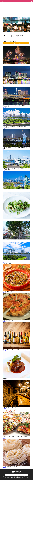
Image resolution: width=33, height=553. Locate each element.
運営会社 (4, 476)
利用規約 (17, 476)
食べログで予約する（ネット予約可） (16, 43)
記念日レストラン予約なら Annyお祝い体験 (9, 477)
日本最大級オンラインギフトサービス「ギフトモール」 (22, 477)
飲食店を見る (4, 292)
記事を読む (4, 86)
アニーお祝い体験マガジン (4, 1)
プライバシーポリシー (8, 476)
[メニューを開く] (31, 1)
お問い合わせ (13, 476)
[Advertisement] (16, 8)
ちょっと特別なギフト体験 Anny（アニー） (24, 476)
